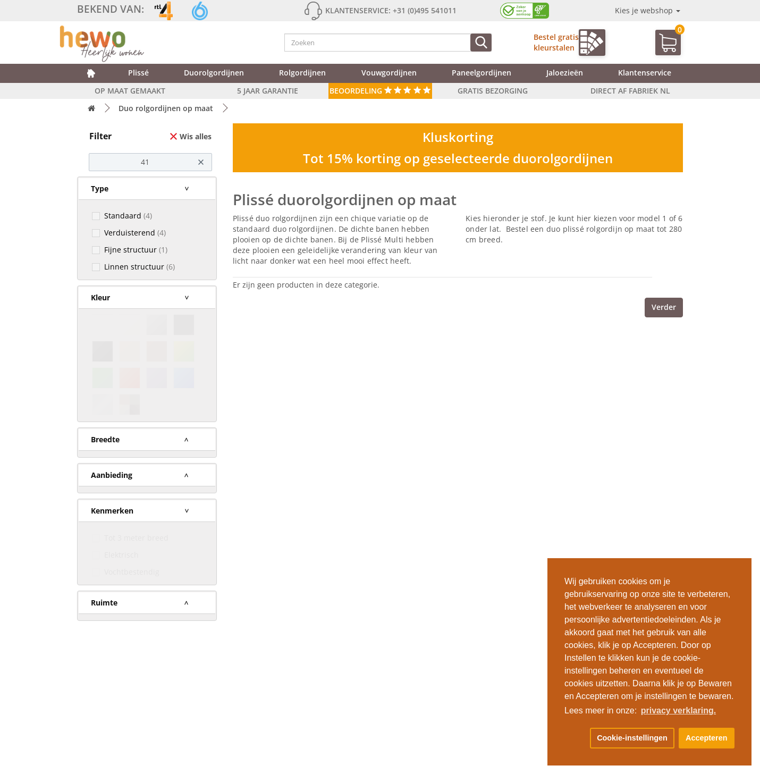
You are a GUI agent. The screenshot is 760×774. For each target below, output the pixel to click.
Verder (664, 307)
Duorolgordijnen (214, 73)
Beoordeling (380, 91)
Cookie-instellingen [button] (632, 738)
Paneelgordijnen (481, 73)
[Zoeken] (481, 42)
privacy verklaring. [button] (678, 710)
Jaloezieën (564, 73)
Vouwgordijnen (389, 73)
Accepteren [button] (706, 738)
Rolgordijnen (302, 73)
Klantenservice (644, 73)
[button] (575, 738)
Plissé (138, 73)
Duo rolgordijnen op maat (166, 108)
